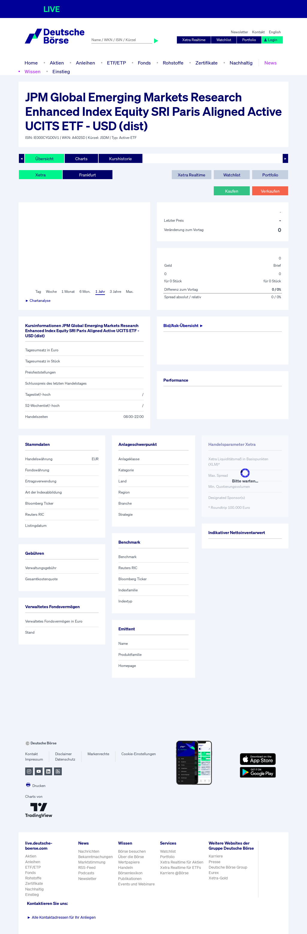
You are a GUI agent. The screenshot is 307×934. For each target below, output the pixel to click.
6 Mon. (85, 291)
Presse (214, 861)
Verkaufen (270, 191)
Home (31, 62)
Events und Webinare (136, 884)
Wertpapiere (129, 862)
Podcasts (86, 872)
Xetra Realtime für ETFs (180, 867)
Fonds (144, 62)
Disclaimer (63, 754)
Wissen (32, 71)
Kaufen (231, 191)
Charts (81, 158)
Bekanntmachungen (95, 856)
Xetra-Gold (218, 878)
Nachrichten (88, 851)
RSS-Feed (87, 867)
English (275, 32)
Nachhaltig (241, 62)
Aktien (57, 62)
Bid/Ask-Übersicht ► (183, 325)
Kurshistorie (120, 158)
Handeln (125, 867)
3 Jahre (115, 291)
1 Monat (68, 291)
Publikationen (130, 878)
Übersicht (44, 158)
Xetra (40, 175)
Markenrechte (98, 754)
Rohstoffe (173, 62)
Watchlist (223, 40)
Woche (51, 291)
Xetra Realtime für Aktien (181, 862)
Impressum (34, 759)
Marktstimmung (92, 862)
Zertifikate (206, 62)
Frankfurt (87, 175)
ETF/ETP (116, 62)
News (270, 62)
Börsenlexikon (130, 872)
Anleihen (85, 62)
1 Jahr (100, 291)
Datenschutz (65, 759)
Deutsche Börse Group (228, 867)
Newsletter (239, 32)
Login (270, 40)
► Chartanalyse (37, 300)
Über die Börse (131, 856)
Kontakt (258, 32)
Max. (129, 291)
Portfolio (249, 40)
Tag (38, 291)
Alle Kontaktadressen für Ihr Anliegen (61, 917)
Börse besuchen (132, 851)
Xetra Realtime (193, 40)
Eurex (214, 872)
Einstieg (61, 71)
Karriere (216, 856)
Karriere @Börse (174, 872)
